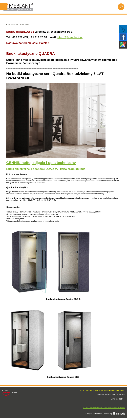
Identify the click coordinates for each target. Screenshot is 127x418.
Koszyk (121, 6)
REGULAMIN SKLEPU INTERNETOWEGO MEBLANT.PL (104, 408)
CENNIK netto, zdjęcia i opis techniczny (41, 163)
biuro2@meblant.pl (70, 37)
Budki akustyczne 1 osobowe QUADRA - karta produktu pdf (45, 169)
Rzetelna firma (9, 393)
